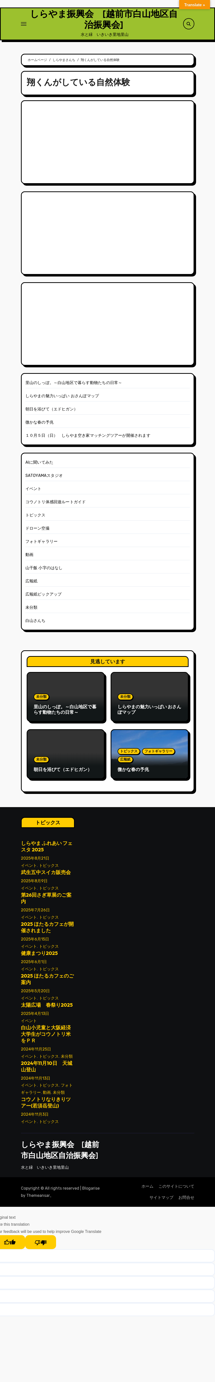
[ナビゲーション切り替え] (23, 25)
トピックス (35, 517)
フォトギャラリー (41, 543)
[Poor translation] (40, 1244)
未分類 (31, 609)
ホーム (147, 1188)
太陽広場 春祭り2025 (47, 1007)
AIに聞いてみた (39, 464)
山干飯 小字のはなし (44, 570)
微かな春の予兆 (39, 424)
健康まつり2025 (39, 955)
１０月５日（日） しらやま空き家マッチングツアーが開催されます (87, 437)
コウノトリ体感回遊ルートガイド (55, 504)
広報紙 (31, 583)
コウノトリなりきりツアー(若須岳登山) (46, 1105)
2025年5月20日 (35, 993)
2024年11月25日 (36, 1051)
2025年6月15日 (35, 941)
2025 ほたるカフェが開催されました (47, 929)
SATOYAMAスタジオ (44, 477)
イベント (33, 491)
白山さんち (35, 622)
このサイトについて (176, 1188)
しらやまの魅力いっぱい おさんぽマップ (62, 398)
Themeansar (38, 1197)
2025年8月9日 (34, 883)
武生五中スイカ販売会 (46, 875)
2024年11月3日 (35, 1116)
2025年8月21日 (35, 860)
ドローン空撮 (37, 530)
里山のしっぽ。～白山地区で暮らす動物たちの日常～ (73, 385)
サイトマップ (161, 1199)
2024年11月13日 (35, 1080)
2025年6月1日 (34, 964)
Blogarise (91, 1190)
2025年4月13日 (35, 1015)
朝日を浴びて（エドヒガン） (51, 411)
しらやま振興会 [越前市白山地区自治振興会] (104, 20)
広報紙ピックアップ (43, 596)
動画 (29, 556)
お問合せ (186, 1199)
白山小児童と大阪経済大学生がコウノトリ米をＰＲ (46, 1036)
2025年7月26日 (35, 912)
